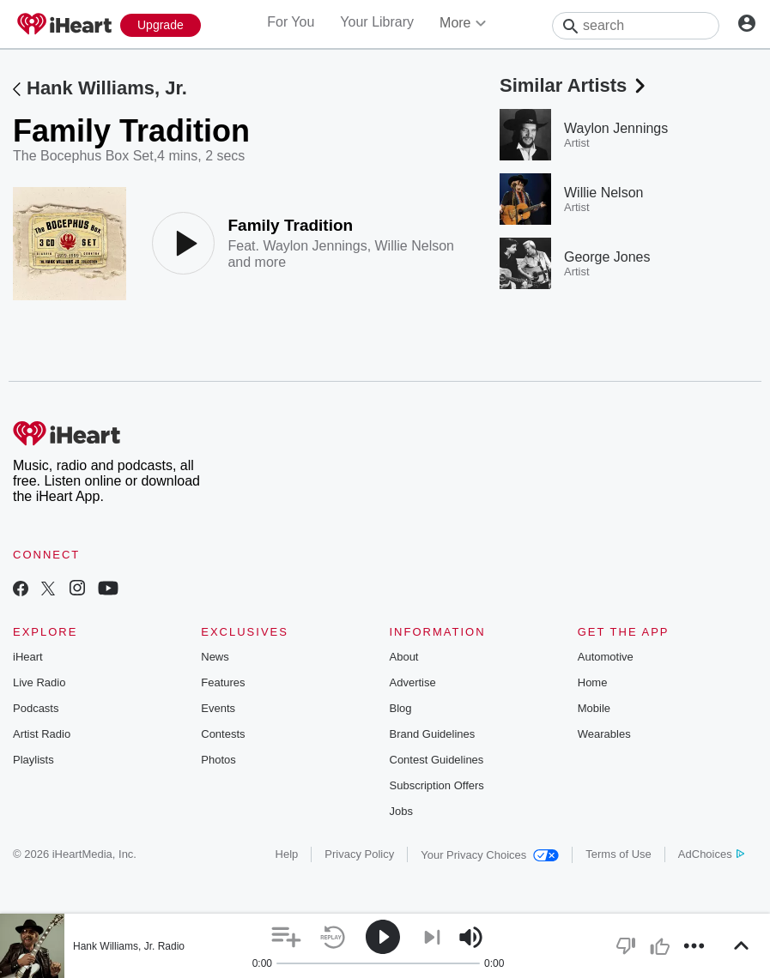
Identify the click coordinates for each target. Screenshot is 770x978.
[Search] (635, 25)
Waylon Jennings (315, 245)
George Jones (607, 257)
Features (223, 682)
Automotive (606, 656)
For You (290, 22)
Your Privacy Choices (490, 854)
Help (287, 854)
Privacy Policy (359, 854)
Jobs (401, 811)
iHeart (28, 656)
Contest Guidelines (437, 759)
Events (218, 708)
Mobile (594, 708)
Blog (401, 708)
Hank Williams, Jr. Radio (129, 946)
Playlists (33, 759)
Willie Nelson (414, 245)
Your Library (377, 22)
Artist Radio (41, 733)
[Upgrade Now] (160, 25)
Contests (223, 733)
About (404, 656)
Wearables (604, 733)
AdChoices (711, 854)
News (215, 656)
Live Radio (39, 682)
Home (593, 682)
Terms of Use (618, 854)
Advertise (413, 682)
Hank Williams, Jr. (107, 88)
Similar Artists (574, 85)
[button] (286, 937)
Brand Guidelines (433, 733)
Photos (218, 759)
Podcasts (35, 708)
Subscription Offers (437, 785)
